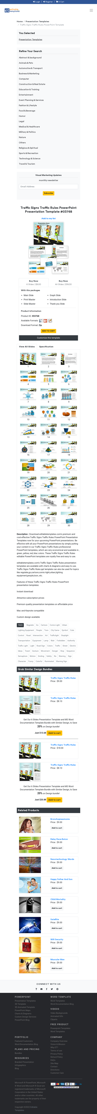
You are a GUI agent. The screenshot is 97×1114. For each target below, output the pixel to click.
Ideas (20, 651)
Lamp (46, 641)
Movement (45, 651)
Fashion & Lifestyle (28, 105)
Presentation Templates (37, 21)
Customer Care (57, 1073)
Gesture (35, 651)
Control (21, 635)
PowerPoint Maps (22, 1010)
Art (46, 635)
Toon (46, 630)
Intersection (38, 635)
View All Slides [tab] (27, 347)
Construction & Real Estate (32, 84)
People (39, 630)
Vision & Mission (57, 1044)
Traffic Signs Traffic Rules (63, 678)
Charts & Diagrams (23, 1013)
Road (28, 635)
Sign (69, 656)
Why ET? (54, 1047)
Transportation (24, 641)
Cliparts (53, 1019)
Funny (30, 661)
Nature (22, 137)
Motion (33, 656)
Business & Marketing (29, 74)
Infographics (20, 1065)
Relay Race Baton (59, 839)
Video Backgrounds (59, 1013)
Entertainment (26, 95)
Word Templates (57, 1001)
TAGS (20, 625)
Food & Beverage (27, 111)
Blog (17, 1068)
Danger (55, 651)
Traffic (57, 646)
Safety (49, 656)
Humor (22, 116)
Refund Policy (56, 1057)
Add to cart (54, 733)
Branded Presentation (24, 1062)
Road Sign (41, 646)
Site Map (54, 1063)
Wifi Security (56, 939)
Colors (50, 646)
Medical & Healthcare (29, 127)
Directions (54, 1070)
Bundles (18, 1053)
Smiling (41, 656)
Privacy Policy (56, 1054)
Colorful (39, 661)
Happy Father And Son (61, 879)
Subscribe (48, 193)
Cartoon (44, 625)
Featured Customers (24, 1041)
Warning (62, 656)
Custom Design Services (25, 1017)
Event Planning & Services (31, 100)
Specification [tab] (46, 347)
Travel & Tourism (27, 164)
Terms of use (56, 1050)
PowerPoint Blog (22, 1020)
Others (22, 143)
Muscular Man (57, 959)
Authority (71, 641)
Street (65, 646)
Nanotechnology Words (62, 859)
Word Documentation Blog (62, 1004)
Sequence (70, 651)
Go (37, 625)
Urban (64, 625)
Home (20, 21)
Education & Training (29, 89)
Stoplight (64, 635)
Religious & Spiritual (28, 148)
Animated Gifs (56, 1016)
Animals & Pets (26, 63)
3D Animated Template (25, 1007)
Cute (72, 630)
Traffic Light (23, 646)
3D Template (20, 1004)
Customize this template (48, 338)
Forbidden (61, 641)
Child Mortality (58, 899)
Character (22, 661)
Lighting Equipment (26, 630)
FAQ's (52, 1060)
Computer (24, 79)
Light (32, 646)
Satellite (54, 919)
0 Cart (60, 2)
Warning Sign (61, 661)
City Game (55, 630)
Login (36, 2)
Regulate (30, 625)
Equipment (37, 641)
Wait (52, 641)
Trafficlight (54, 635)
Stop (62, 651)
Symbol (65, 630)
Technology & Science (29, 159)
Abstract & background (30, 58)
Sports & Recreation (28, 153)
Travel (27, 651)
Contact (53, 1066)
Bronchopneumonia (60, 819)
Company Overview (58, 1041)
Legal (21, 121)
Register (48, 2)
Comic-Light (55, 625)
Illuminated (49, 661)
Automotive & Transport (31, 68)
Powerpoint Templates (60, 1028)
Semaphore (22, 656)
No (55, 656)
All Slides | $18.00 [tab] (63, 283)
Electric (73, 646)
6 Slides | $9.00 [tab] (33, 283)
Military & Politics (27, 132)
